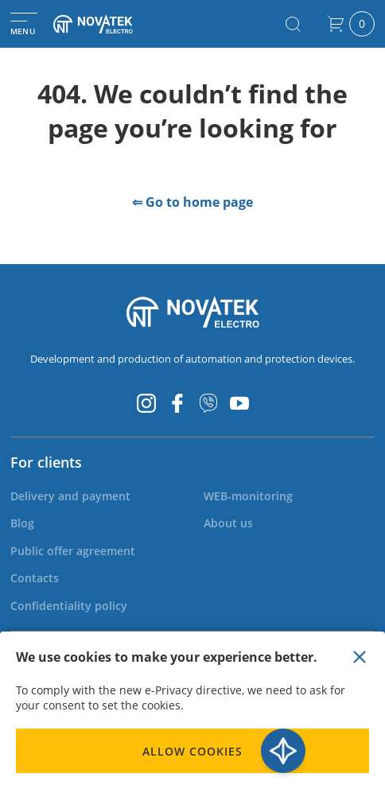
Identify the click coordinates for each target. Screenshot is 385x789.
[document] (192, 710)
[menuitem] (70, 495)
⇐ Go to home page (192, 202)
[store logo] (107, 23)
